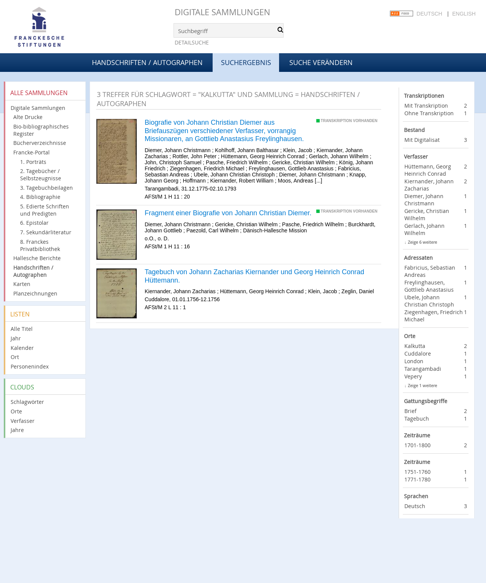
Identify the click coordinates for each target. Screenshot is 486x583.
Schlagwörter (27, 401)
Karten (21, 284)
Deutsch (429, 14)
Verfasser (23, 420)
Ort (15, 357)
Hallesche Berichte (37, 258)
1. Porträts (33, 161)
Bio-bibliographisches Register (41, 130)
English (463, 14)
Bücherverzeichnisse (39, 142)
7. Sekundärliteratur (45, 232)
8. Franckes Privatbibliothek (40, 245)
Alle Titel (22, 328)
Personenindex (30, 366)
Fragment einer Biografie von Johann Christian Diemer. (228, 213)
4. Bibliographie (40, 196)
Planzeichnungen (35, 293)
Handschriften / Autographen (147, 62)
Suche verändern (321, 62)
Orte (16, 411)
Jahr (16, 338)
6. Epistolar (34, 222)
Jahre (17, 430)
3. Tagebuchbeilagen (46, 187)
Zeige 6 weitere (422, 242)
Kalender (22, 347)
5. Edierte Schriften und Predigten (44, 210)
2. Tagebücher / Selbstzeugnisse (40, 174)
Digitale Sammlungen (222, 11)
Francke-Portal (31, 152)
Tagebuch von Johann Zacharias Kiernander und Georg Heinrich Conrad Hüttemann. (254, 276)
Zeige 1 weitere (422, 385)
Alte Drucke (28, 117)
